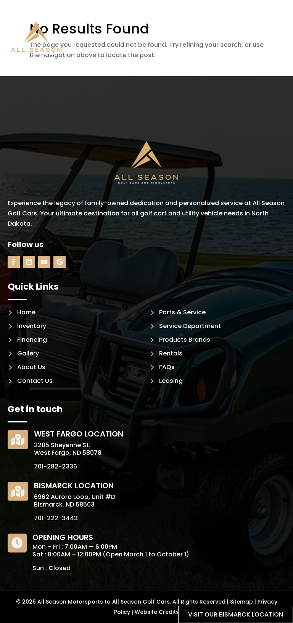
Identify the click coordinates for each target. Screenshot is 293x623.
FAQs (167, 367)
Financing (32, 339)
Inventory (31, 326)
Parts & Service (182, 312)
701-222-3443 (56, 518)
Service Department (190, 326)
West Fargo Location (78, 434)
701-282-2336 (55, 466)
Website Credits (157, 612)
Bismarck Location (74, 485)
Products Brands (184, 339)
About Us (31, 367)
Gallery (28, 353)
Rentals (170, 353)
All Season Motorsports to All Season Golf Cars (103, 601)
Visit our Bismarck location (235, 614)
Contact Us (35, 380)
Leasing (171, 380)
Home (26, 312)
